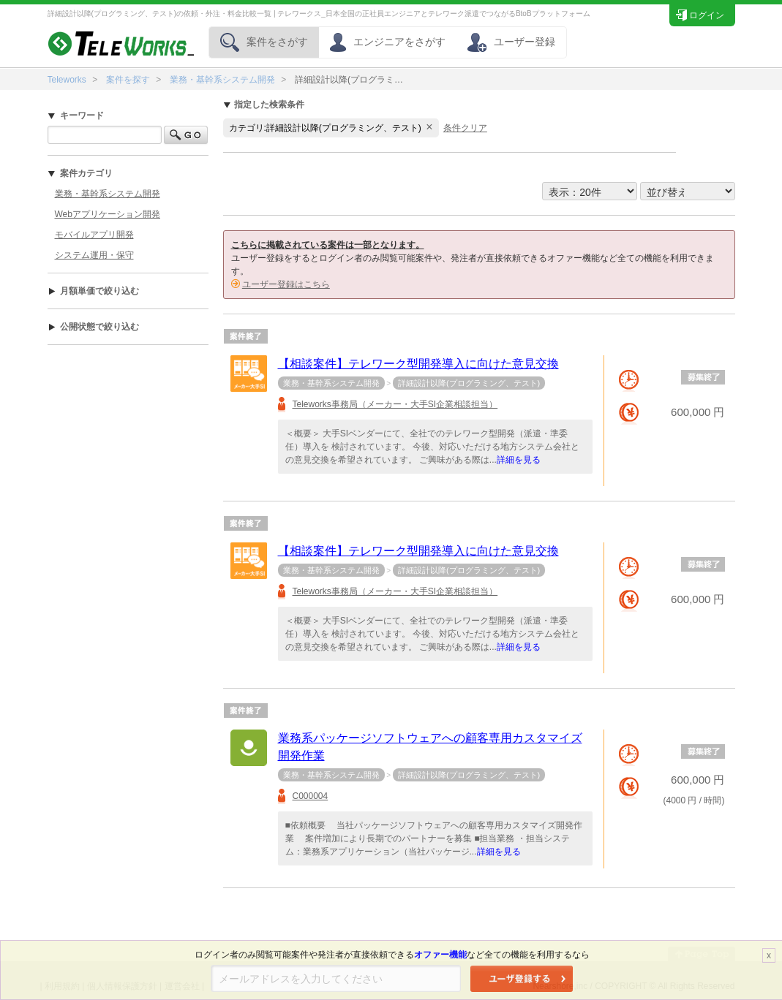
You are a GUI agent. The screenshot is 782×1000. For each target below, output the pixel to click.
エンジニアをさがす (387, 42)
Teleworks (67, 80)
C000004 (310, 796)
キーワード (76, 115)
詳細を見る (519, 460)
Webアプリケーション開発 (107, 214)
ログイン (699, 13)
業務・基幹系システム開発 (222, 80)
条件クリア (465, 128)
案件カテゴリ (80, 173)
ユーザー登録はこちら (286, 284)
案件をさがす (264, 42)
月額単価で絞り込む (93, 291)
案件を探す (128, 80)
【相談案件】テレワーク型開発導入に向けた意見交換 (418, 363)
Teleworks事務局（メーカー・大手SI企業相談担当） (395, 404)
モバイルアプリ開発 (94, 235)
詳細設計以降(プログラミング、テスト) (469, 383)
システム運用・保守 (94, 255)
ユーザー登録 (511, 42)
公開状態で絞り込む (93, 327)
